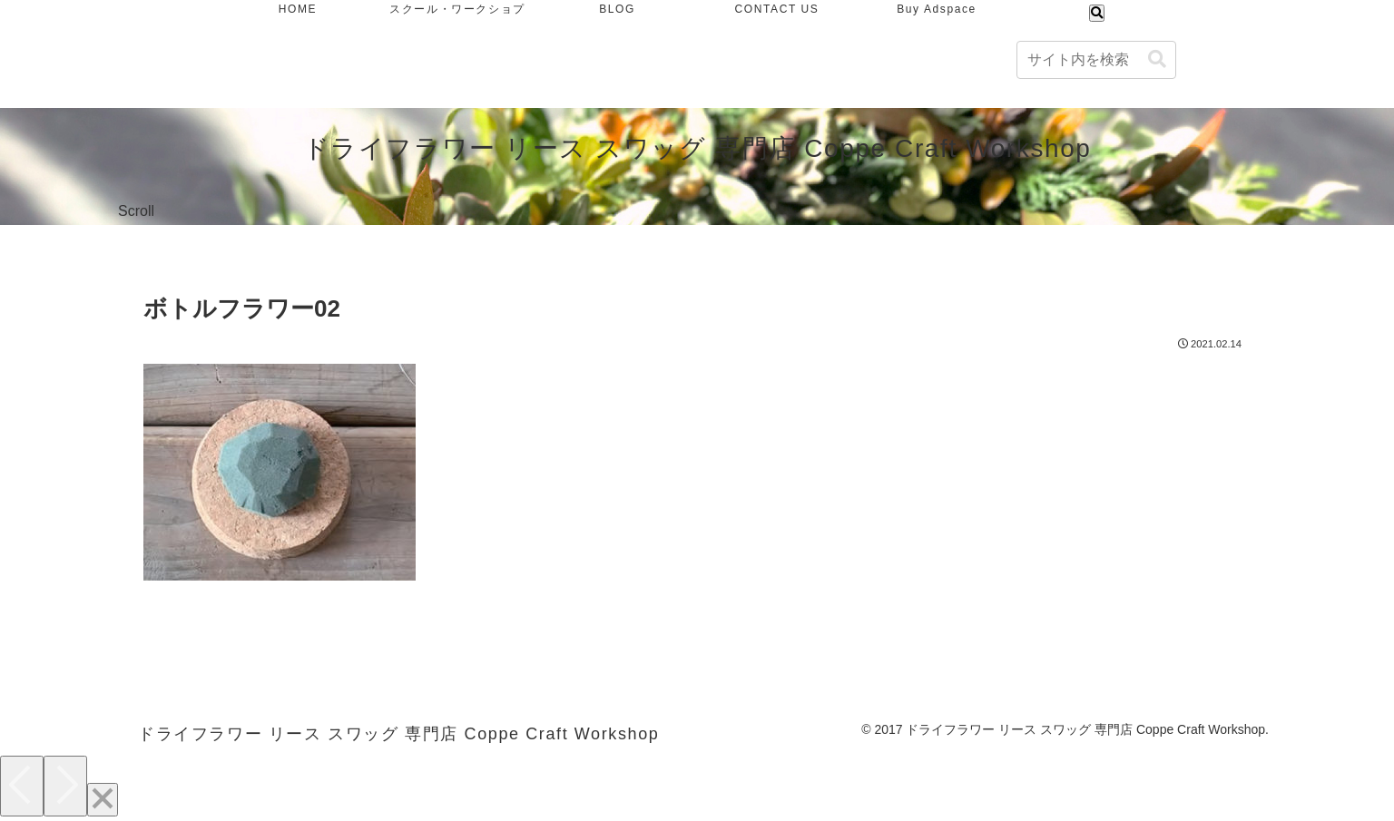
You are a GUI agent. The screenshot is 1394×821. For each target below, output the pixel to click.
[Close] (102, 799)
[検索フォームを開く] (1096, 13)
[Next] (65, 786)
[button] (1157, 59)
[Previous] (22, 786)
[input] (1096, 60)
